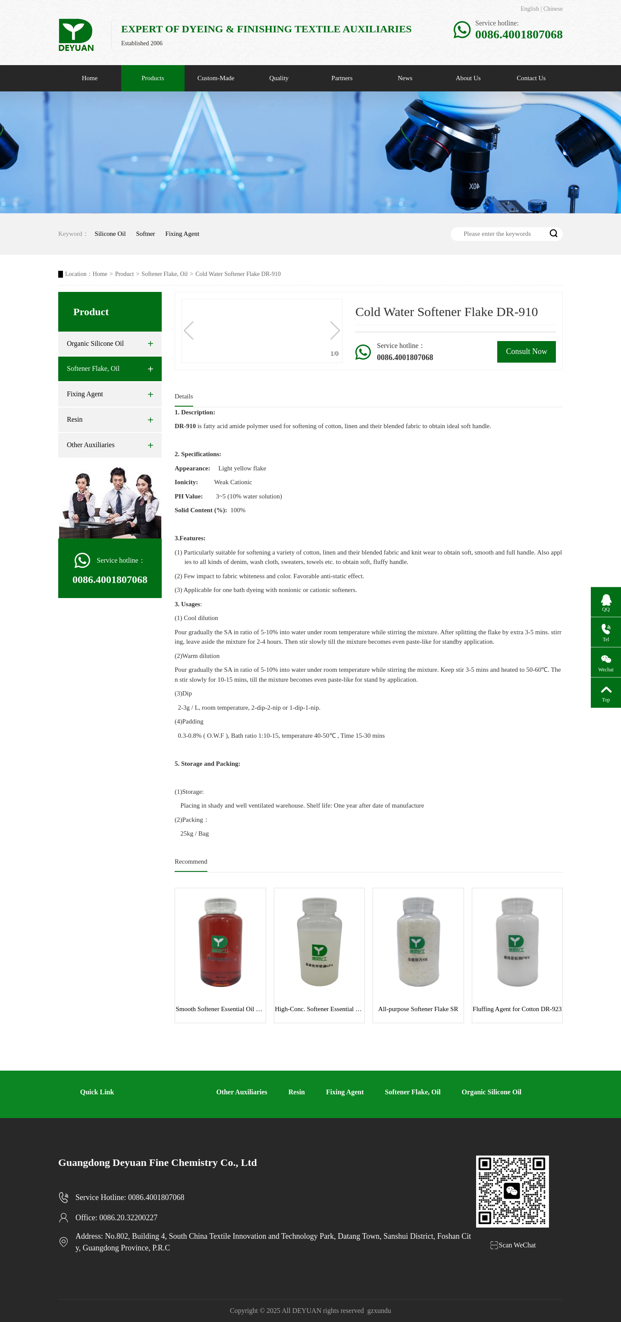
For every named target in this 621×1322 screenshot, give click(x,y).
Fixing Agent (182, 233)
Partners (342, 78)
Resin (110, 419)
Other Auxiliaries (110, 445)
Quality (279, 78)
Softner (145, 233)
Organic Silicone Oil (110, 344)
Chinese (553, 9)
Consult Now (526, 351)
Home (90, 78)
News (405, 78)
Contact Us (531, 78)
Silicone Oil (110, 233)
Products (152, 78)
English (530, 9)
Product (124, 274)
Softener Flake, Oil (164, 274)
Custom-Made (216, 78)
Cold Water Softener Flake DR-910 (238, 274)
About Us (468, 78)
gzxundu (379, 1310)
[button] (335, 330)
